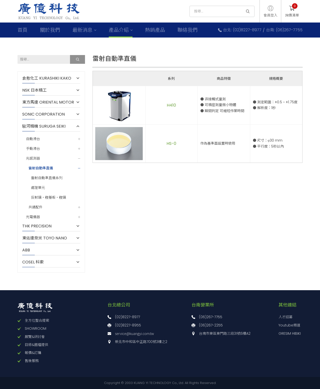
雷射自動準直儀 (40, 168)
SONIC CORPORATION (43, 114)
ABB (28, 250)
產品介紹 (119, 30)
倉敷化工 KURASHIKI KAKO (46, 78)
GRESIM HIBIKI (289, 333)
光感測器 (33, 158)
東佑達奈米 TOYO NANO (44, 238)
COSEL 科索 (33, 262)
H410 (171, 105)
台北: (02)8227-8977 (242, 30)
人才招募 (285, 316)
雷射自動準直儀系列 (46, 178)
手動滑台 (33, 149)
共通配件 (35, 207)
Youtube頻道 (289, 325)
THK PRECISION (39, 226)
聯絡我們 (188, 30)
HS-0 (171, 143)
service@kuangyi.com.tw (134, 333)
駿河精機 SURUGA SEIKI (44, 126)
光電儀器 (33, 217)
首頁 (23, 30)
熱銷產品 (155, 30)
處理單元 (38, 188)
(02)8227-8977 (127, 316)
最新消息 (82, 30)
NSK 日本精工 (34, 90)
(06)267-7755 (210, 316)
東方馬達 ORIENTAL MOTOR (48, 102)
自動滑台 (33, 139)
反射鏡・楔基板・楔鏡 (48, 197)
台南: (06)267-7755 (284, 30)
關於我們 (50, 30)
